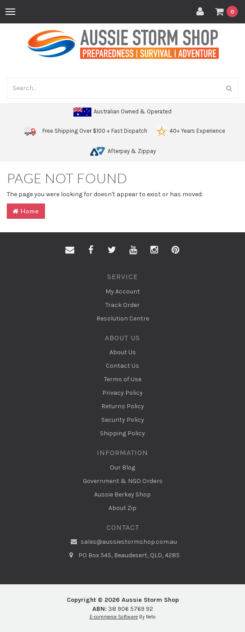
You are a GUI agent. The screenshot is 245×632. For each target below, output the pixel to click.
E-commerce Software (114, 617)
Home (26, 211)
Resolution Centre (122, 318)
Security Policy (122, 420)
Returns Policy (122, 406)
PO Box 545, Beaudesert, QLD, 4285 (123, 555)
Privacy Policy (122, 393)
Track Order (122, 305)
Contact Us (122, 366)
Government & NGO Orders (123, 481)
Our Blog (122, 467)
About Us (122, 352)
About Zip (122, 508)
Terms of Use (122, 379)
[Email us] (70, 250)
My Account (122, 291)
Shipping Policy (122, 433)
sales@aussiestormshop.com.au (122, 541)
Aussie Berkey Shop (122, 494)
